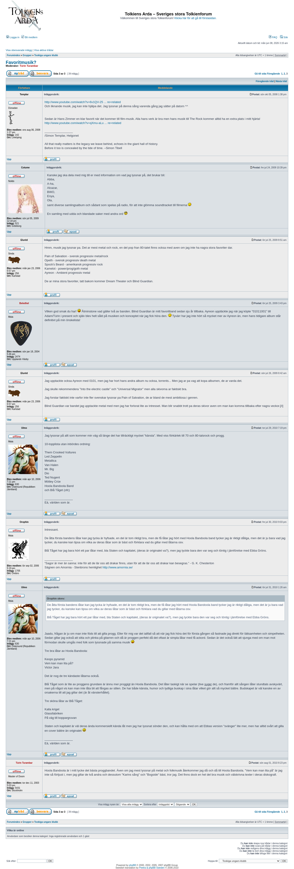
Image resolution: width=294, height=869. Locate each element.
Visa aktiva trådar (44, 50)
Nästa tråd (281, 81)
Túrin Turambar (29, 65)
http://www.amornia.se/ (117, 567)
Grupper (27, 55)
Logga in (12, 37)
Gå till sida (260, 73)
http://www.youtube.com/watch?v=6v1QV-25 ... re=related (83, 102)
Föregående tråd (265, 81)
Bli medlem (29, 37)
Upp (9, 159)
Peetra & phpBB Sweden (152, 867)
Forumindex (13, 55)
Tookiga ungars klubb (46, 55)
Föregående (273, 73)
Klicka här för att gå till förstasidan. (195, 18)
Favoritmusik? (21, 62)
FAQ (273, 37)
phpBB (132, 865)
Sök (284, 37)
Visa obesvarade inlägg (19, 50)
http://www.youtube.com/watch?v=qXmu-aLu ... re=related (83, 123)
